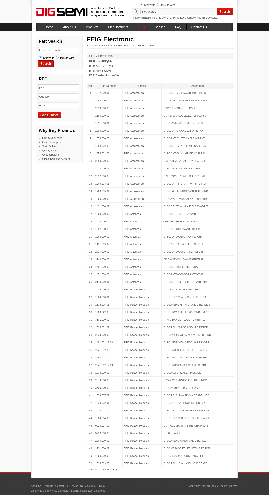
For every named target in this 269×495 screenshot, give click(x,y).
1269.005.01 (102, 191)
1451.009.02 (102, 244)
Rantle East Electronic (92, 490)
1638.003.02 (102, 410)
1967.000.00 (102, 229)
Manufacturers (118, 27)
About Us (69, 27)
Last (113, 469)
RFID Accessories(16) (101, 66)
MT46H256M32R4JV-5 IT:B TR (189, 18)
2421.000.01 (102, 206)
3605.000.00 (102, 387)
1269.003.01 (102, 183)
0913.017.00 (102, 425)
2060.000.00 (102, 440)
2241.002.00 (102, 350)
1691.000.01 (102, 123)
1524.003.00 (102, 463)
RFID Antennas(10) (100, 70)
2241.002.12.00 (104, 365)
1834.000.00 (102, 372)
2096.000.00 (102, 130)
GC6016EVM (212, 18)
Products (92, 27)
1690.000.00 (102, 115)
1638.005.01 (102, 304)
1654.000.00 (102, 138)
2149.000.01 (102, 282)
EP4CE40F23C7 (164, 18)
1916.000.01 (102, 289)
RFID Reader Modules (136, 289)
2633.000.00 (102, 335)
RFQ (141, 27)
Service (160, 27)
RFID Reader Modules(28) (104, 75)
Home (49, 27)
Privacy (101, 485)
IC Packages (87, 485)
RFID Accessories (134, 93)
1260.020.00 (102, 455)
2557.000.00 (102, 176)
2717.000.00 (102, 251)
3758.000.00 (102, 433)
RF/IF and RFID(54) (100, 61)
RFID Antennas (132, 214)
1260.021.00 (102, 357)
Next (107, 469)
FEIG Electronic (126, 45)
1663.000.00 (102, 214)
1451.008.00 (102, 274)
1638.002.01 (102, 403)
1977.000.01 (102, 93)
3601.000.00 (102, 319)
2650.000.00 (102, 161)
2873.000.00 (102, 380)
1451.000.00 (102, 266)
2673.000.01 (102, 168)
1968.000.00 (102, 236)
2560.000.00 (102, 100)
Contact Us (199, 27)
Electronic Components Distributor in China (55, 490)
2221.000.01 (102, 448)
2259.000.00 (102, 108)
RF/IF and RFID (147, 45)
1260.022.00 (102, 312)
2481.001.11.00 (104, 342)
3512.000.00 (102, 221)
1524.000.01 (102, 297)
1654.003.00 (102, 153)
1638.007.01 (102, 395)
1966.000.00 (102, 198)
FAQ (178, 27)
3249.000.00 (102, 259)
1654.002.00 (102, 145)
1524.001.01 (102, 327)
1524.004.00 (102, 418)
